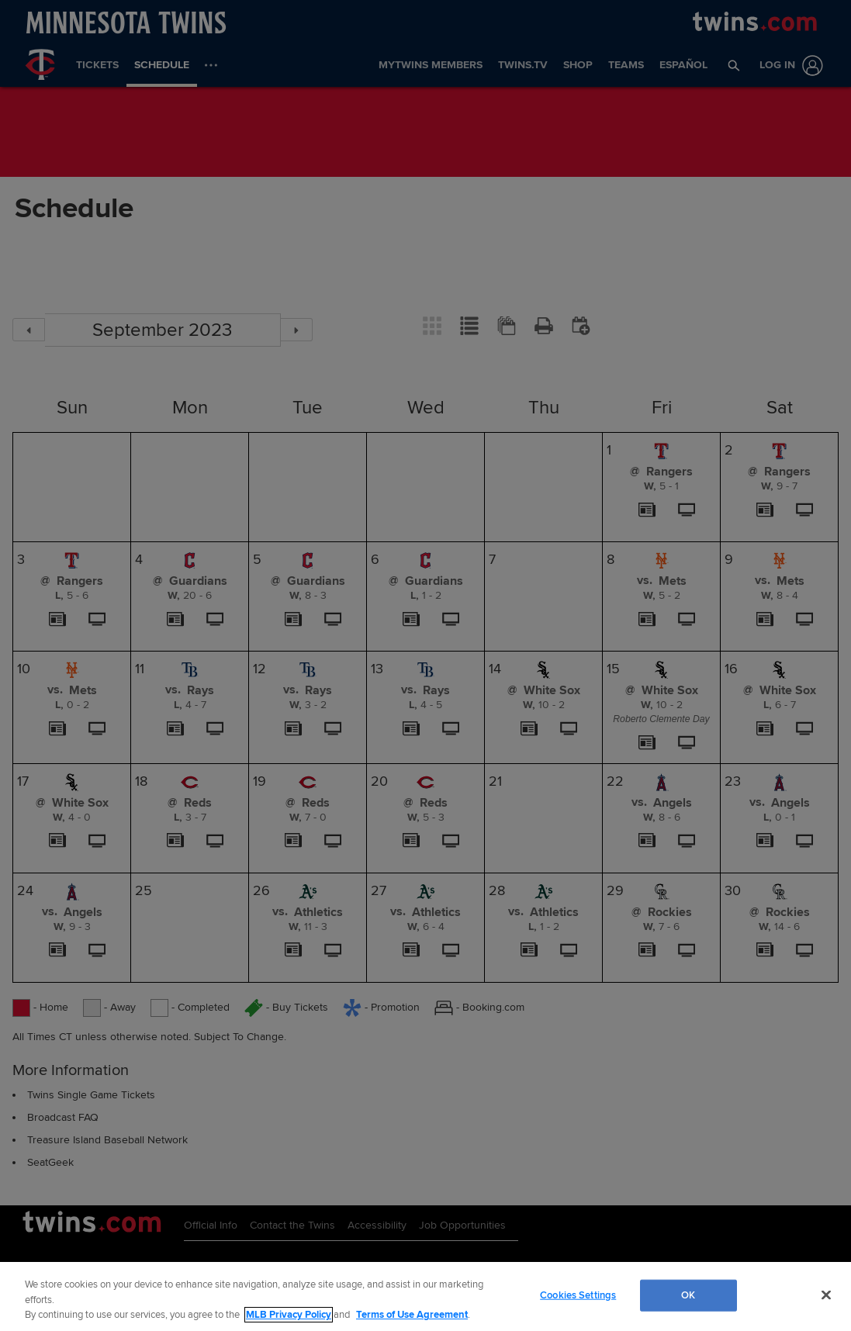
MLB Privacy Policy (288, 1315)
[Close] (826, 1294)
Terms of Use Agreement (412, 1315)
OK (688, 1294)
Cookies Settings (578, 1294)
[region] (425, 1296)
